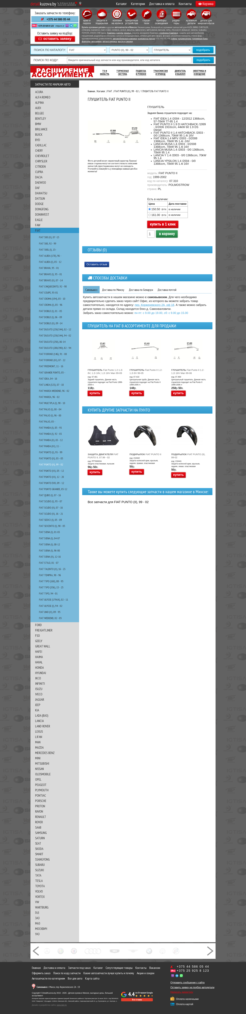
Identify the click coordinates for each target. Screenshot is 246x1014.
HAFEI (38, 651)
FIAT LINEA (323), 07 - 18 (51, 384)
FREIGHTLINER (43, 630)
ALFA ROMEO (42, 97)
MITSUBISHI (42, 763)
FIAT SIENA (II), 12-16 (50, 556)
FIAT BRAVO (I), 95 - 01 (50, 274)
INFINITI (40, 683)
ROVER (39, 822)
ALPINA (39, 102)
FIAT (37, 230)
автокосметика (109, 41)
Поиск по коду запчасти (67, 973)
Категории (138, 3)
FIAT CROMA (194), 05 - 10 (52, 298)
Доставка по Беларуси (144, 290)
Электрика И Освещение (199, 72)
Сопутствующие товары (119, 968)
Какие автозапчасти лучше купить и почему (108, 973)
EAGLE (39, 220)
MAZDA (39, 747)
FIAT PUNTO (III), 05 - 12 (51, 471)
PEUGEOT (40, 785)
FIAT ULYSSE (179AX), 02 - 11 (53, 599)
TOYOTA (40, 886)
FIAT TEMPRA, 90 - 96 (50, 575)
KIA (37, 710)
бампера (111, 33)
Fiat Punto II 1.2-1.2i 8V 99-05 (145, 372)
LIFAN (38, 737)
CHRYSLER (41, 161)
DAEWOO (40, 182)
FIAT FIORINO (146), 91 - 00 (53, 354)
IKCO (38, 678)
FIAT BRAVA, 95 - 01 (49, 268)
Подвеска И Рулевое (141, 72)
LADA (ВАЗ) (41, 715)
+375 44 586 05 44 (58, 19)
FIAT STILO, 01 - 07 (49, 563)
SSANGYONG (42, 859)
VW (37, 902)
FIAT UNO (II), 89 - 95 (49, 612)
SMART (39, 854)
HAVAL (39, 662)
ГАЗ (37, 912)
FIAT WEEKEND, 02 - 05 (50, 618)
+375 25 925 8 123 (46, 26)
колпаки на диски (146, 39)
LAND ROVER (42, 726)
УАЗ (37, 934)
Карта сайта (92, 978)
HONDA (39, 667)
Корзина (205, 3)
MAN (37, 742)
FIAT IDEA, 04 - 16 (48, 378)
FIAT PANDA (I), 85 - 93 (50, 427)
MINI (37, 758)
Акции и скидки (145, 973)
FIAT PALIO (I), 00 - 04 (50, 409)
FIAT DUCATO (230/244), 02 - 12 (55, 329)
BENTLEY (40, 118)
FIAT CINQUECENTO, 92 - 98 (53, 286)
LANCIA (39, 721)
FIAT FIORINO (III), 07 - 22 (52, 360)
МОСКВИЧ (41, 928)
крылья (127, 33)
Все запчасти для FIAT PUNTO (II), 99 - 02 (118, 502)
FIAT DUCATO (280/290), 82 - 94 (55, 348)
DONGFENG (41, 209)
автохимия (96, 41)
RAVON (39, 811)
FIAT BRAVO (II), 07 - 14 (51, 280)
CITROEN (40, 166)
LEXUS (39, 731)
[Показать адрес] (80, 4)
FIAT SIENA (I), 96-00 (49, 550)
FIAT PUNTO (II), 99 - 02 (51, 464)
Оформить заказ (41, 973)
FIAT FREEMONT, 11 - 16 (51, 366)
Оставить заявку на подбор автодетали (192, 987)
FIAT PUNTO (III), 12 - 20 (51, 477)
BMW (38, 124)
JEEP (37, 705)
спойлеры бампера (168, 33)
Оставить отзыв (96, 264)
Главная (36, 968)
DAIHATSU (41, 193)
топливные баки (200, 39)
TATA (38, 875)
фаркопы (86, 41)
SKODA (39, 848)
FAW (37, 225)
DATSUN (40, 198)
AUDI (38, 108)
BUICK (38, 134)
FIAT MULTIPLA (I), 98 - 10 (52, 403)
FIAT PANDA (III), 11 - (49, 446)
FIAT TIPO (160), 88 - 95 (51, 581)
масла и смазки (125, 41)
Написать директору (181, 992)
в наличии (174, 209)
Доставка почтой (172, 290)
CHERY (39, 150)
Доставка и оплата (161, 3)
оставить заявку (57, 39)
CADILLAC (41, 145)
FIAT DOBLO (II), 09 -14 (50, 323)
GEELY (38, 641)
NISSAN (39, 769)
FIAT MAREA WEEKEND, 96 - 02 (54, 391)
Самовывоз (92, 290)
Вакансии (154, 968)
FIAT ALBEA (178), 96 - (50, 255)
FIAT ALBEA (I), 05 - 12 (50, 262)
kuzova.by (43, 4)
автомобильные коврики (125, 39)
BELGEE (39, 113)
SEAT (38, 843)
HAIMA (39, 657)
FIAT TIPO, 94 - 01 (48, 593)
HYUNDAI (40, 673)
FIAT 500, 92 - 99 (47, 243)
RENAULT (40, 816)
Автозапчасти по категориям (48, 978)
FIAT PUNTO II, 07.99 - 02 (103, 456)
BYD (37, 140)
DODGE (39, 204)
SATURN (40, 838)
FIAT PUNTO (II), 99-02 (188, 456)
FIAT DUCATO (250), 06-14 (52, 342)
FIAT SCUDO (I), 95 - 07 (50, 501)
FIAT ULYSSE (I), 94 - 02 (50, 606)
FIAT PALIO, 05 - (47, 421)
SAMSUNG (41, 832)
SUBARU (40, 864)
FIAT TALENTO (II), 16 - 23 (52, 569)
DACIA (38, 177)
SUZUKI (39, 870)
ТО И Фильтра (104, 72)
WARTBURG (41, 907)
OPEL (38, 779)
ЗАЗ (37, 918)
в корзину (167, 233)
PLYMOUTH (41, 790)
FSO (37, 635)
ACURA (39, 92)
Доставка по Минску (114, 290)
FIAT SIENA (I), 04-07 (49, 538)
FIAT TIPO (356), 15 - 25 (51, 587)
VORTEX (40, 896)
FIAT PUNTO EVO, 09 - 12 (51, 483)
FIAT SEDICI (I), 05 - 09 (50, 520)
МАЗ (37, 923)
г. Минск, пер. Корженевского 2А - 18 (58, 986)
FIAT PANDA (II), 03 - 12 (51, 440)
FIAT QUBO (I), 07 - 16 (50, 495)
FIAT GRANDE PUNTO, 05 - (52, 372)
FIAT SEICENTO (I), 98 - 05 (52, 526)
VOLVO (39, 891)
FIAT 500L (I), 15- (47, 249)
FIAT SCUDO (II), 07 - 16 (51, 507)
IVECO (38, 694)
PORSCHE (40, 801)
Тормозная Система (122, 72)
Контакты (185, 3)
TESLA (39, 880)
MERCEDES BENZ (45, 753)
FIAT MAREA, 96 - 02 (49, 397)
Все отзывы (137, 999)
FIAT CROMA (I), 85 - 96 (50, 305)
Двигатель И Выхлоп (180, 72)
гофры (174, 39)
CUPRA (39, 172)
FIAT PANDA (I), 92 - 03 (50, 434)
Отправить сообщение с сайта (187, 982)
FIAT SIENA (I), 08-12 (49, 544)
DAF (37, 188)
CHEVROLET (42, 156)
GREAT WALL (42, 646)
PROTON (40, 806)
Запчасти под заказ (79, 968)
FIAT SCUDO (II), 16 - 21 (51, 513)
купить (95, 393)
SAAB (38, 827)
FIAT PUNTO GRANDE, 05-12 (53, 489)
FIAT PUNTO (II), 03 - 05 (51, 458)
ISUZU (38, 689)
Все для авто (75, 978)
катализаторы (184, 39)
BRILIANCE (41, 129)
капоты (119, 33)
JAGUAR (39, 699)
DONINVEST (42, 214)
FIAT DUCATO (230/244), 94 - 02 (55, 335)
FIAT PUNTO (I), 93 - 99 (50, 452)
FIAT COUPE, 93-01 (48, 292)
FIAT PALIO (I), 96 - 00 (50, 415)
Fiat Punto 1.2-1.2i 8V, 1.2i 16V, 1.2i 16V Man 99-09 (105, 372)
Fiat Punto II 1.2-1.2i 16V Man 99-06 (187, 372)
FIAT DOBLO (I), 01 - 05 (50, 311)
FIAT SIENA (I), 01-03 (49, 532)
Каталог (121, 3)
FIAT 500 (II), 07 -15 (49, 237)
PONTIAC (40, 795)
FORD (38, 625)
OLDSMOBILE (43, 774)
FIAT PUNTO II (145, 454)
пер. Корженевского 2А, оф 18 (154, 305)
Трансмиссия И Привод (160, 72)
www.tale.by (62, 1005)
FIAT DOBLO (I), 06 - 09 (50, 317)
